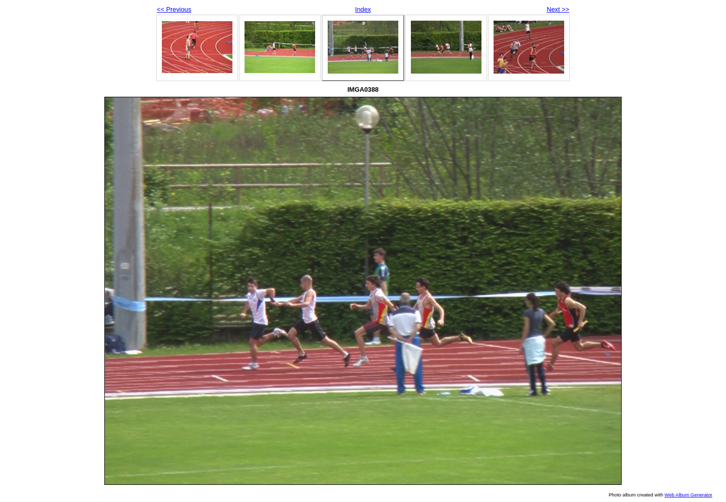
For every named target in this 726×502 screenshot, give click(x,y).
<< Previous (174, 9)
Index (363, 9)
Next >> (558, 9)
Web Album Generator (688, 494)
